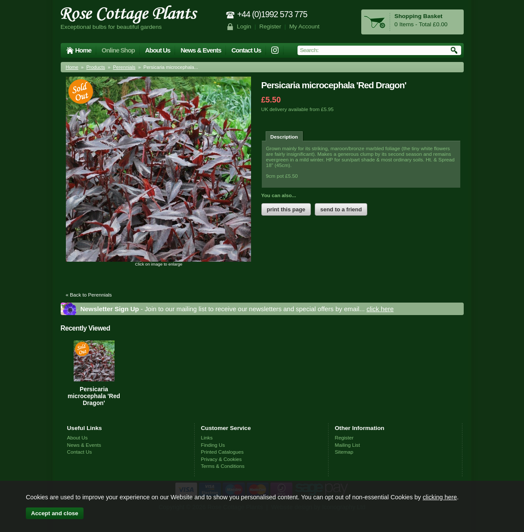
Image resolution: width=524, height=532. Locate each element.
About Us (157, 50)
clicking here (440, 497)
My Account (304, 26)
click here (380, 308)
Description (284, 136)
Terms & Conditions (223, 466)
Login (244, 26)
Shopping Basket (418, 16)
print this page (286, 209)
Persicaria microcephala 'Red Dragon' (94, 396)
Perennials (124, 67)
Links (207, 437)
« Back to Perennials (89, 294)
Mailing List (347, 445)
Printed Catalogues (222, 452)
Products (95, 67)
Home (83, 50)
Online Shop (118, 50)
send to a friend (341, 209)
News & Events (200, 50)
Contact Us (246, 50)
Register (270, 26)
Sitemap (344, 452)
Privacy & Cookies (221, 459)
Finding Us (213, 445)
